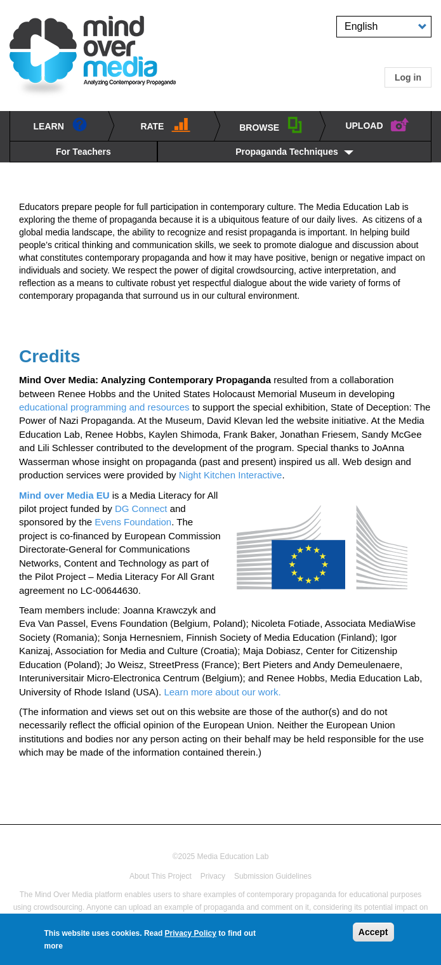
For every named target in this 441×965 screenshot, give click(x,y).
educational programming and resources (104, 407)
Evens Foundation (133, 521)
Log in (408, 77)
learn (61, 124)
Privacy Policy (190, 936)
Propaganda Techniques (286, 152)
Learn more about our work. (223, 691)
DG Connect (141, 508)
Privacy (213, 876)
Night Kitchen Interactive (230, 474)
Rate (165, 124)
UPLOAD (377, 123)
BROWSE (271, 124)
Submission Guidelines (273, 876)
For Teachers (83, 152)
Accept (373, 935)
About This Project (160, 876)
